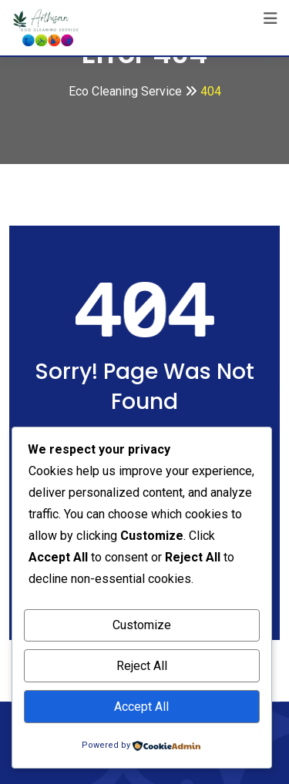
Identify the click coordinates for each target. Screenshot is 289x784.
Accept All (141, 706)
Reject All (141, 665)
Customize (142, 625)
